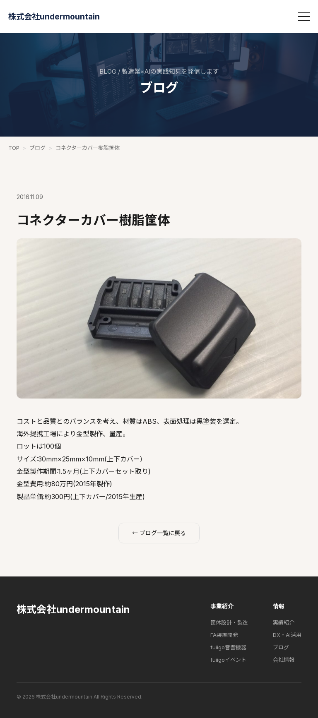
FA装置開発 (224, 635)
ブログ (37, 147)
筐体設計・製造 (229, 622)
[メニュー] (304, 16)
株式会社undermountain (54, 17)
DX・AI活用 (287, 635)
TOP (13, 147)
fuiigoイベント (228, 659)
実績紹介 (283, 622)
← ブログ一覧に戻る (159, 532)
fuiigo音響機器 (228, 647)
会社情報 (283, 659)
